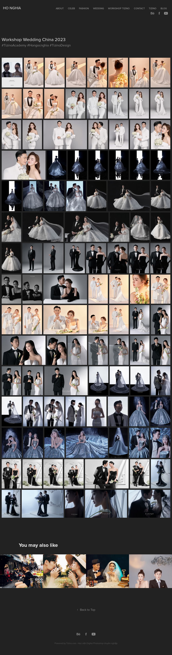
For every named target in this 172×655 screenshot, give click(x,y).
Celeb (71, 8)
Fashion (84, 8)
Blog (164, 8)
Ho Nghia (12, 7)
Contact (139, 8)
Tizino (152, 8)
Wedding (98, 8)
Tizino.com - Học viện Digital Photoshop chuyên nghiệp (91, 643)
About (60, 8)
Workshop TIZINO (119, 8)
